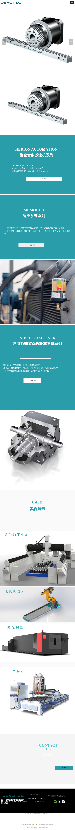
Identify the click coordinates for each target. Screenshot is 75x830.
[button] (72, 2)
